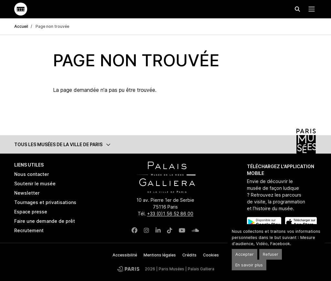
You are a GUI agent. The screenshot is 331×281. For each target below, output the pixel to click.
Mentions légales (160, 255)
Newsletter (26, 193)
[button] (165, 144)
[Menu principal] (310, 9)
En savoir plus (249, 265)
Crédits (189, 255)
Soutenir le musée (35, 183)
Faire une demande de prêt (44, 221)
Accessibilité (124, 255)
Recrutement (29, 230)
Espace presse (30, 211)
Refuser (270, 254)
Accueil (21, 26)
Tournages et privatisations (45, 202)
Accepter (244, 254)
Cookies (211, 255)
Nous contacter (31, 174)
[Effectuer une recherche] (297, 9)
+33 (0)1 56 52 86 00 (170, 213)
